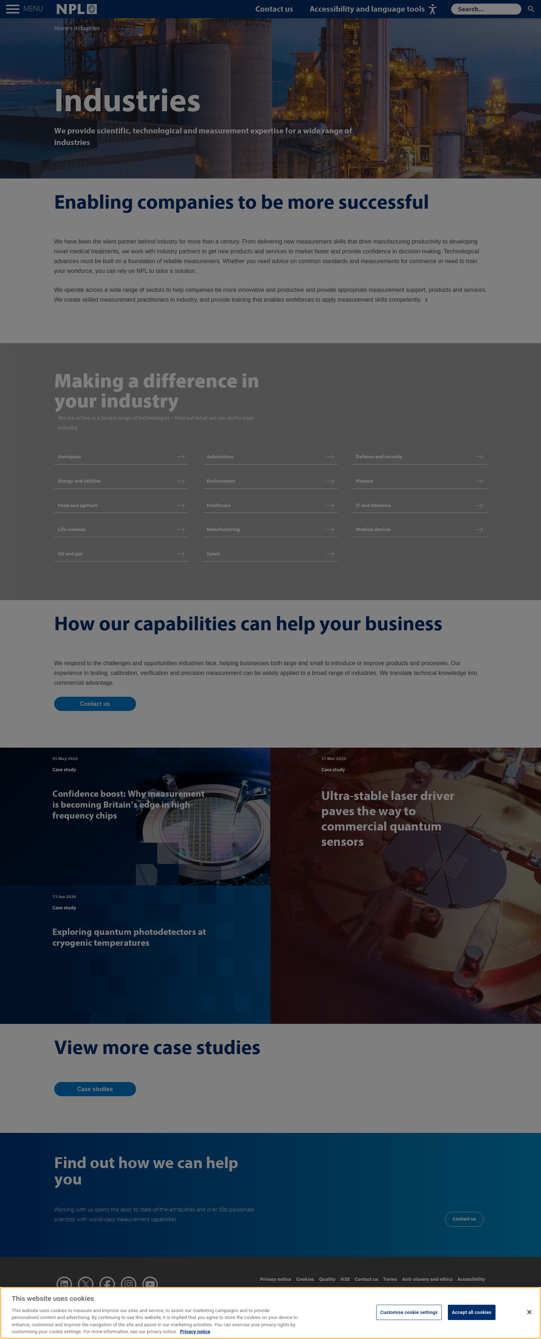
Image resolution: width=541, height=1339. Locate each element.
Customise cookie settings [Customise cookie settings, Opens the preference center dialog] (409, 1318)
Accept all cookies (472, 1318)
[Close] (529, 1318)
